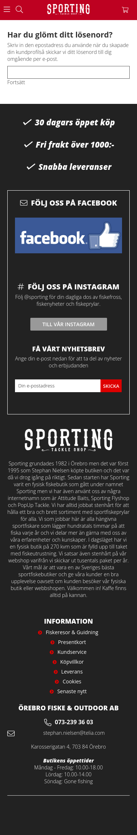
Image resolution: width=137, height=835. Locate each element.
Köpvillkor (72, 661)
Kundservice (72, 651)
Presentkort (72, 642)
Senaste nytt (72, 691)
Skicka (111, 386)
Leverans (72, 671)
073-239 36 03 (74, 722)
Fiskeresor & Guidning (72, 632)
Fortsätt (16, 82)
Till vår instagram (68, 324)
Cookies (71, 681)
